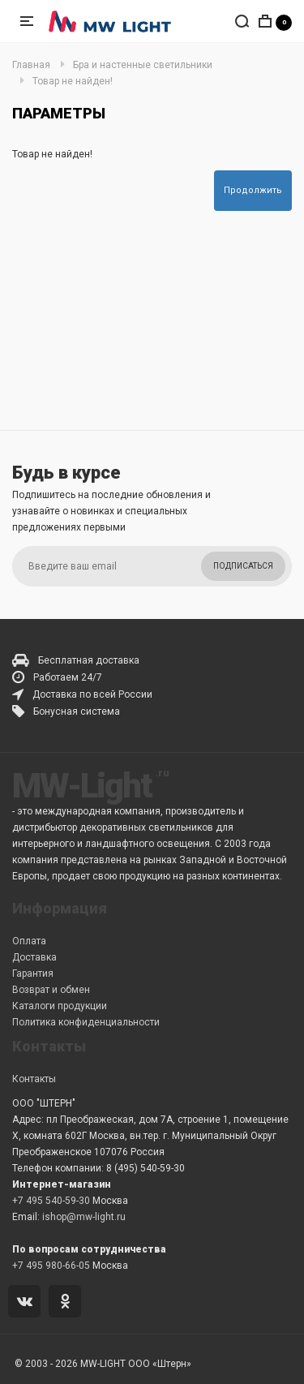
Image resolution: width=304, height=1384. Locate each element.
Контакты (34, 1079)
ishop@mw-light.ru (84, 1217)
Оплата (29, 941)
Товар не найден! (72, 81)
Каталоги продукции (59, 1006)
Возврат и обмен (51, 989)
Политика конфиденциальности (86, 1022)
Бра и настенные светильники (142, 65)
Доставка (34, 957)
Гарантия (33, 973)
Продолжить (253, 190)
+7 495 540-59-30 (51, 1200)
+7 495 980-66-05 (51, 1265)
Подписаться (243, 565)
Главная (31, 65)
